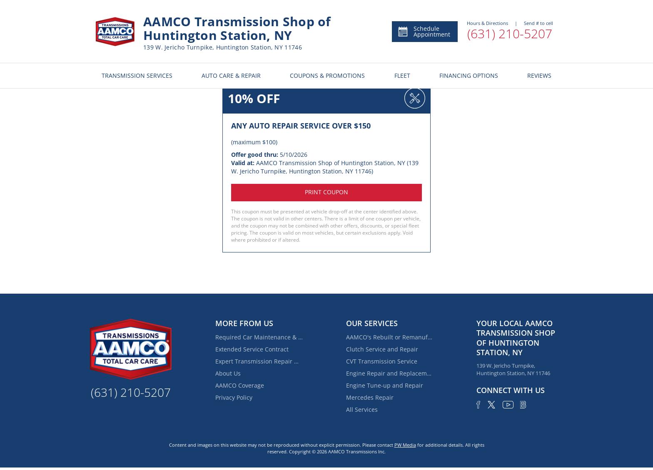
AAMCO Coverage (239, 385)
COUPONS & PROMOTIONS (327, 75)
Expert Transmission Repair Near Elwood (259, 361)
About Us (228, 373)
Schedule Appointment (423, 31)
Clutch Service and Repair (382, 349)
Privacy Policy (233, 397)
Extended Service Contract (252, 349)
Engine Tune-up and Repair (384, 385)
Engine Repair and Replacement (390, 373)
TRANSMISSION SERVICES (137, 75)
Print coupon (326, 192)
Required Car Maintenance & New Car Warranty (259, 337)
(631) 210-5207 (509, 33)
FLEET (402, 75)
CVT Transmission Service (381, 361)
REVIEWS (539, 75)
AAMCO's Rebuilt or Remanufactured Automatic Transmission (390, 337)
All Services (362, 409)
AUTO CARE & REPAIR (231, 75)
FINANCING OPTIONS (468, 75)
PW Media (405, 445)
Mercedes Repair (370, 397)
